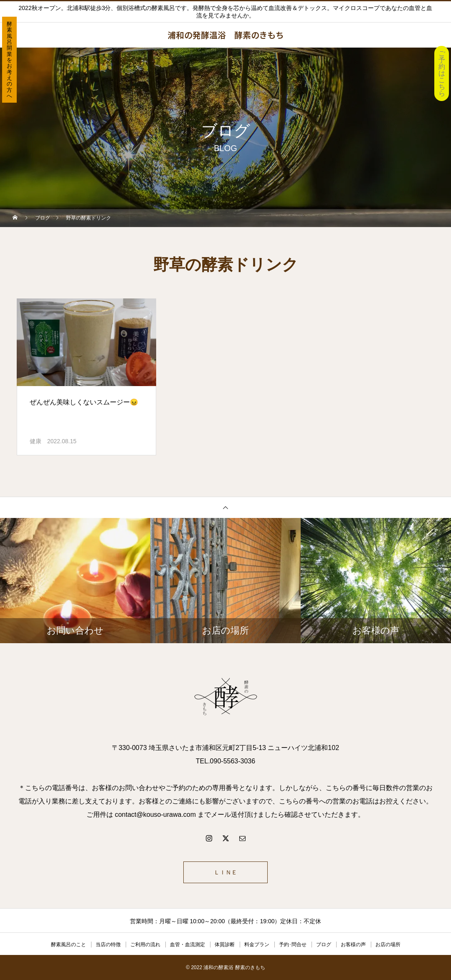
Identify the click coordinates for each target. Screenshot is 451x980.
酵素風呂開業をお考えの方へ (9, 60)
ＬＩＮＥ (225, 872)
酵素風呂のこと (68, 944)
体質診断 (225, 944)
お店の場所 (387, 944)
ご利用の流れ (145, 944)
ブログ (323, 944)
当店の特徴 (108, 944)
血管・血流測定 (187, 944)
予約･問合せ (293, 944)
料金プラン (256, 944)
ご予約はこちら (441, 73)
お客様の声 (353, 944)
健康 (35, 441)
